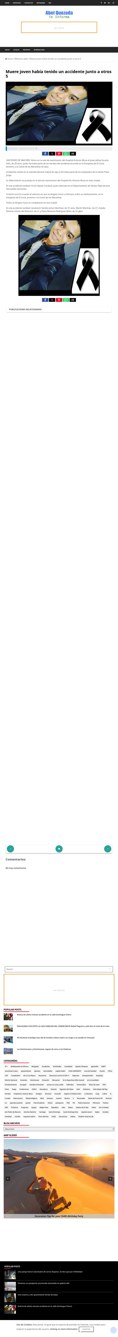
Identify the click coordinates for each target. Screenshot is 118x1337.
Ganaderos (44, 1089)
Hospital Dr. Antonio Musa (23, 1094)
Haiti (78, 1089)
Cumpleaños (15, 1076)
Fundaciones (24, 1089)
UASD (54, 1116)
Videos (72, 1116)
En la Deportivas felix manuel (73, 1080)
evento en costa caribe (55, 1085)
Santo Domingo (54, 1112)
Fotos (7, 1089)
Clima (110, 1071)
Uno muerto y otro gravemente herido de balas (38, 1295)
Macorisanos (18, 1098)
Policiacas (96, 1103)
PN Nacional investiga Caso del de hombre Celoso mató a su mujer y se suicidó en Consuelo (56, 1037)
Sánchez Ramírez (30, 1112)
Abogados (35, 1066)
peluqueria (59, 1103)
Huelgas (39, 1094)
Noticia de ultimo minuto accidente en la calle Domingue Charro (44, 1014)
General (54, 1089)
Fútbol (34, 1089)
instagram (41, 3)
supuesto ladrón (29, 1116)
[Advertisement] (67, 38)
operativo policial (16, 1103)
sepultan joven (86, 1112)
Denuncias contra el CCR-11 (59, 1076)
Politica (105, 1103)
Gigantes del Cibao (66, 1089)
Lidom (105, 1094)
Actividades (57, 1066)
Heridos (8, 1094)
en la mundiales (93, 1080)
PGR (68, 1103)
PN (74, 1103)
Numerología (39, 50)
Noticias (109, 1098)
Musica (67, 1098)
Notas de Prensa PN (95, 1098)
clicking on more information (64, 1329)
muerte (58, 1098)
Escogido (23, 1085)
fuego (14, 1089)
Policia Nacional (84, 1103)
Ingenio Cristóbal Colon (72, 1094)
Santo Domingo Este (70, 1112)
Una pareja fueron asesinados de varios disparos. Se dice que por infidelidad (50, 1271)
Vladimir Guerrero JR (85, 1116)
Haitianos (86, 1089)
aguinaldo (94, 1066)
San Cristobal (103, 1107)
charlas (102, 1071)
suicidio (17, 1116)
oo (6, 1103)
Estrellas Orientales (37, 1085)
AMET (103, 1066)
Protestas (14, 1107)
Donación (45, 1080)
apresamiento (26, 1071)
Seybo (97, 1112)
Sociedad (8, 1116)
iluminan (48, 1094)
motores (50, 1098)
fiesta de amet (94, 1085)
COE (6, 1076)
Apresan (37, 1071)
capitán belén (60, 1071)
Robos (70, 1107)
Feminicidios (81, 1085)
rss (50, 3)
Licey (97, 1094)
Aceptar (86, 1329)
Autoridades (47, 1071)
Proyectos (24, 1107)
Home (7, 3)
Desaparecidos (87, 1076)
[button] (45, 154)
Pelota (50, 1103)
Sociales (105, 1112)
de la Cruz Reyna (29, 1076)
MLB (42, 1098)
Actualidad (68, 1066)
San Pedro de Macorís (13, 1112)
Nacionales (81, 1098)
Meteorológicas (31, 1098)
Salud (94, 1107)
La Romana (88, 1094)
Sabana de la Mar (82, 1107)
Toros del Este (43, 1116)
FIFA (104, 1085)
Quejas (33, 1107)
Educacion (56, 1080)
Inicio (7, 50)
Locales (16, 50)
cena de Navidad (90, 1071)
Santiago (42, 1112)
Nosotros (17, 3)
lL (110, 1094)
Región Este (44, 1107)
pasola (28, 1103)
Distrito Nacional (11, 1080)
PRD (6, 1107)
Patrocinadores (39, 1103)
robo (63, 1107)
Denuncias (42, 1076)
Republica (54, 1107)
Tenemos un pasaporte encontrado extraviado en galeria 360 (43, 1283)
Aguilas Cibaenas (81, 1066)
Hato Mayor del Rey (100, 1089)
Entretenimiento (11, 1085)
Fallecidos (70, 1085)
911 (6, 1066)
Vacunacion (63, 1116)
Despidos (99, 1076)
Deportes (26, 50)
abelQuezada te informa (19, 1066)
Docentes (23, 1080)
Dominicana (34, 1080)
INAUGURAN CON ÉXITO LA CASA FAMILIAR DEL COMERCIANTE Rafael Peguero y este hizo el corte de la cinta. (63, 1026)
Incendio (57, 1094)
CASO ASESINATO (74, 1071)
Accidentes (46, 1066)
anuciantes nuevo (11, 1071)
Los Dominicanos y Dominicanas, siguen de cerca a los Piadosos (44, 1049)
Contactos (28, 3)
